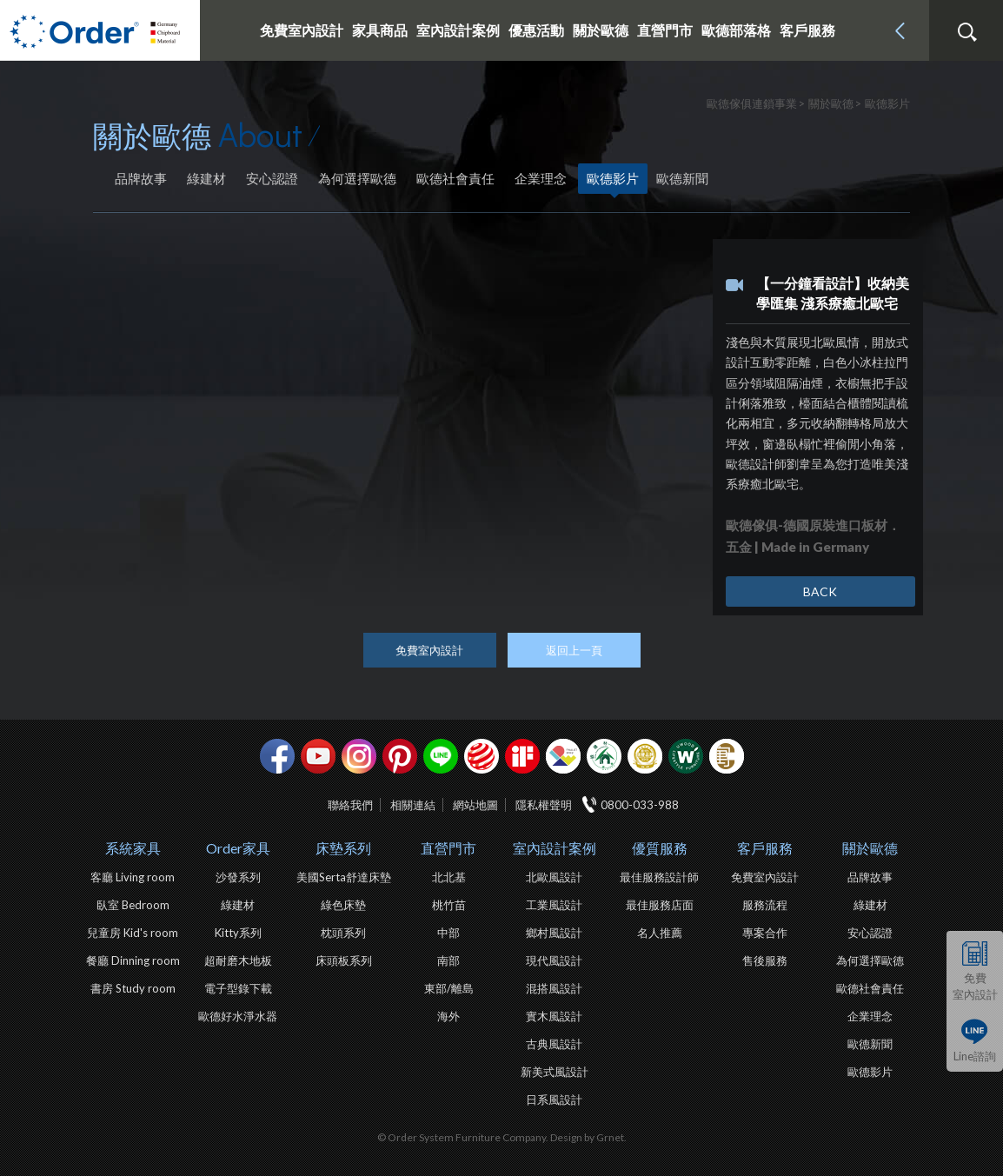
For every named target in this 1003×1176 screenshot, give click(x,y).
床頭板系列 (344, 960)
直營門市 (448, 848)
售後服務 (764, 960)
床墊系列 (343, 848)
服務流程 (764, 905)
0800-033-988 (640, 805)
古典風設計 (554, 1044)
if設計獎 (522, 756)
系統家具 (133, 848)
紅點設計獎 (481, 756)
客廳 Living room (132, 877)
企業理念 (541, 178)
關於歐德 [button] (600, 30)
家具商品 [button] (380, 30)
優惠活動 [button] (536, 30)
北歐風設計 (554, 877)
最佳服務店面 (660, 905)
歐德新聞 (682, 178)
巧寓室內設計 (726, 756)
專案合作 (764, 933)
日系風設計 (554, 1099)
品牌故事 (141, 178)
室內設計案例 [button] (458, 30)
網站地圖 (475, 805)
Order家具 (238, 848)
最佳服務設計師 (659, 877)
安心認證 (272, 178)
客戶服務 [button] (807, 30)
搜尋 (966, 32)
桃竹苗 (449, 905)
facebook (277, 756)
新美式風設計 (554, 1072)
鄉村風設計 (554, 933)
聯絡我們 (350, 805)
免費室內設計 (301, 30)
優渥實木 (685, 756)
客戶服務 (765, 848)
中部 (448, 933)
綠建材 (206, 178)
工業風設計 (554, 905)
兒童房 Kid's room (132, 933)
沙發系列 (238, 877)
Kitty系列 (238, 933)
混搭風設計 (554, 988)
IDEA (563, 756)
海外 (448, 1016)
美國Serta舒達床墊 (343, 877)
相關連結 (412, 805)
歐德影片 (613, 178)
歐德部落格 (736, 30)
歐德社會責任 (455, 178)
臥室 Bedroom (132, 905)
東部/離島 (449, 988)
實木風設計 (554, 1016)
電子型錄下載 (238, 988)
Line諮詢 (974, 1056)
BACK (820, 591)
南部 (448, 960)
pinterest (399, 756)
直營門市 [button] (665, 30)
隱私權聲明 (543, 805)
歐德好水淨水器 (237, 1016)
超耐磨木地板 (238, 960)
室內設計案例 (554, 848)
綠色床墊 (343, 905)
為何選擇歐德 (357, 178)
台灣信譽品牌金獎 (645, 756)
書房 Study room (133, 988)
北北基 (449, 877)
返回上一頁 (574, 650)
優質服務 (659, 848)
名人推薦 (659, 933)
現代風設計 (554, 960)
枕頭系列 (343, 933)
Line (440, 756)
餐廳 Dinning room (133, 960)
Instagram (359, 756)
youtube (318, 756)
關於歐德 (870, 848)
